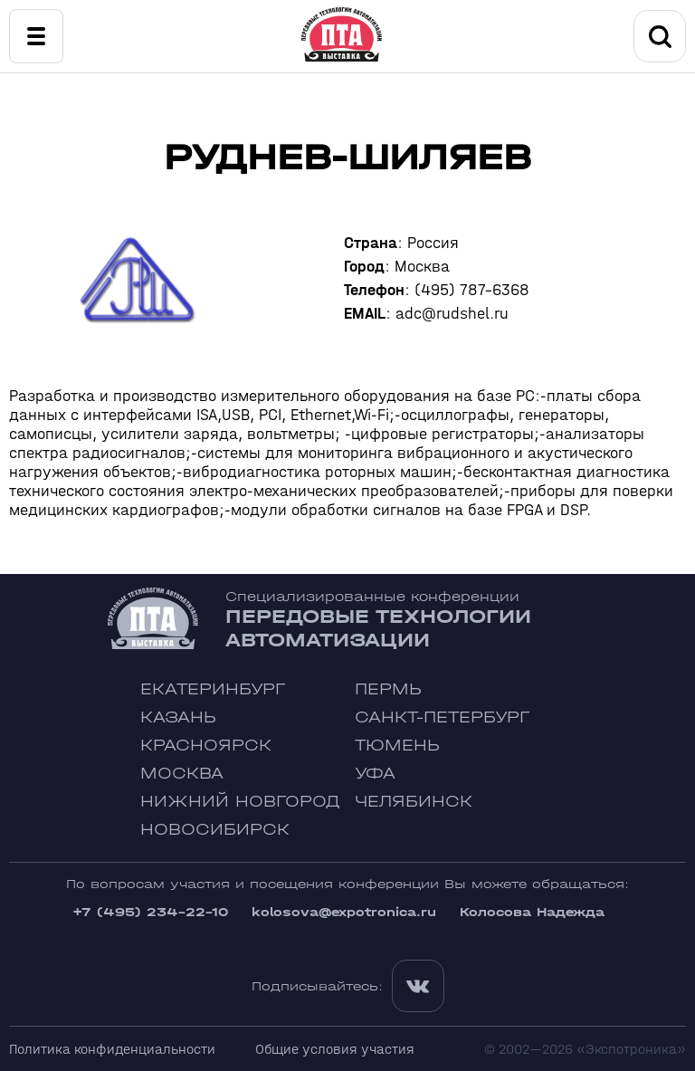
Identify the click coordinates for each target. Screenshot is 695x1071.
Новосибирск (215, 829)
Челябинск (413, 801)
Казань (178, 717)
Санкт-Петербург (442, 717)
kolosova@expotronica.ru (344, 912)
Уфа (375, 773)
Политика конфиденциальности (112, 1048)
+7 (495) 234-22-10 (150, 912)
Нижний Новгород (240, 801)
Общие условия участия (334, 1048)
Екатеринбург (212, 689)
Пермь (388, 689)
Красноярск (205, 745)
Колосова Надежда (532, 912)
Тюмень (397, 745)
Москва (182, 773)
